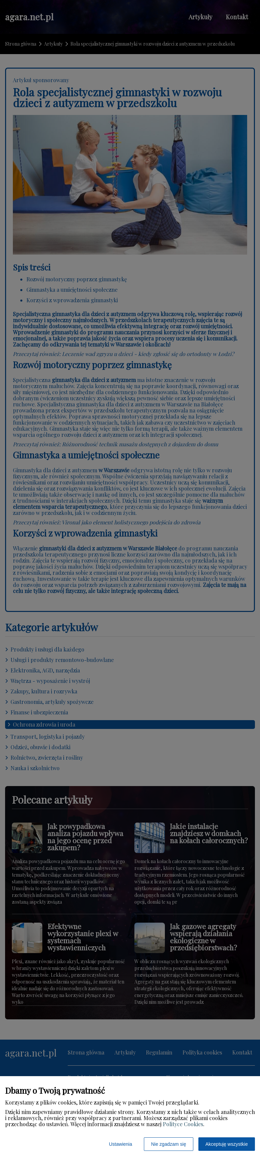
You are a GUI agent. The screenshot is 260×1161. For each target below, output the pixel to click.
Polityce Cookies (183, 1124)
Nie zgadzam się (168, 1144)
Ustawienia (120, 1144)
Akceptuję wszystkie (226, 1144)
